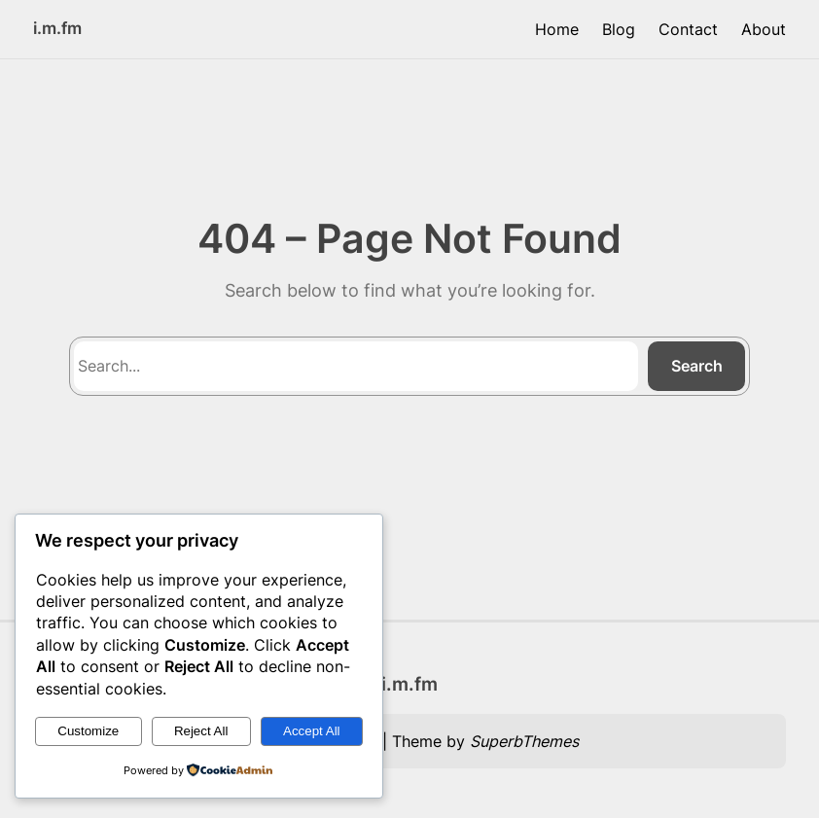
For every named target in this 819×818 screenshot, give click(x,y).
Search (697, 365)
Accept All (311, 731)
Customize (88, 731)
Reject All (201, 731)
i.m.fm (57, 28)
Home (557, 29)
